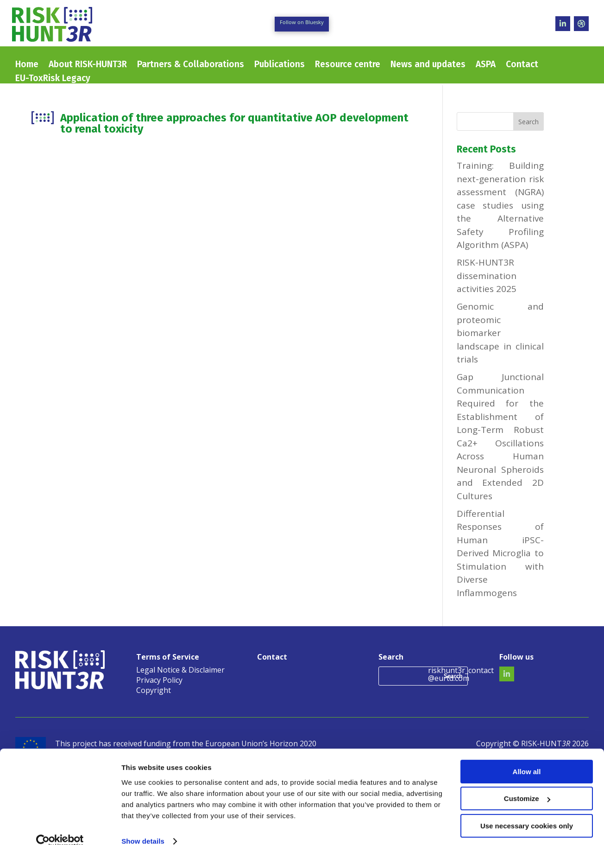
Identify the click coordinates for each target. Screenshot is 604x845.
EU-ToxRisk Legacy (52, 79)
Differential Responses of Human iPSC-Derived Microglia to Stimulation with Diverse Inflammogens (500, 553)
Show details (142, 827)
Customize (527, 784)
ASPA (486, 65)
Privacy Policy (159, 681)
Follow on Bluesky (302, 22)
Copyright (153, 691)
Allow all (527, 757)
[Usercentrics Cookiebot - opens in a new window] (60, 827)
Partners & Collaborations (190, 65)
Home (26, 65)
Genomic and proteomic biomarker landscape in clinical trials (500, 332)
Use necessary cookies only (526, 811)
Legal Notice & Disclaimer (180, 671)
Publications (279, 65)
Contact (522, 65)
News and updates (428, 65)
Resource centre (347, 65)
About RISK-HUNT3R (88, 65)
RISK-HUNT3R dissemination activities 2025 (486, 275)
